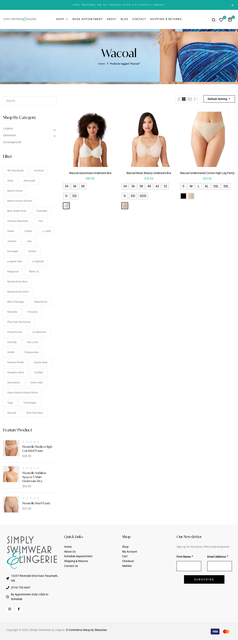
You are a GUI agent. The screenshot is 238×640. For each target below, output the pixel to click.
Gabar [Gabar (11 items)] (10, 231)
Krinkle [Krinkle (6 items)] (32, 251)
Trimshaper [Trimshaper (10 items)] (29, 402)
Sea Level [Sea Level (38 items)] (32, 342)
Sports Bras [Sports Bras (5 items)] (41, 362)
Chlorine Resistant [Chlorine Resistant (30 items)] (17, 220)
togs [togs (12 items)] (10, 402)
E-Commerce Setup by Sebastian (86, 630)
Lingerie (8, 128)
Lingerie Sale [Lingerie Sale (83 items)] (14, 261)
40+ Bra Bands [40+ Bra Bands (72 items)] (15, 170)
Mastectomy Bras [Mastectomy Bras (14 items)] (17, 281)
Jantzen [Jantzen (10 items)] (11, 241)
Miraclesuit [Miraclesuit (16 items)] (40, 301)
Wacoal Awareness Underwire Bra (90, 173)
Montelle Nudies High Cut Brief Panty (37, 449)
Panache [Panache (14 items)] (33, 311)
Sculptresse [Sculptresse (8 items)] (39, 332)
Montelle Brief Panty (36, 503)
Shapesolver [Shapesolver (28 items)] (31, 352)
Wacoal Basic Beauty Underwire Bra (148, 173)
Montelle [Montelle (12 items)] (12, 311)
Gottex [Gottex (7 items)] (28, 231)
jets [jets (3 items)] (29, 241)
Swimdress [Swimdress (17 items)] (13, 382)
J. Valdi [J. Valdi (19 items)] (46, 231)
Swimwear (9, 135)
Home (101, 63)
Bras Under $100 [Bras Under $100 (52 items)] (16, 210)
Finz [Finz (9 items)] (40, 220)
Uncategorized (12, 142)
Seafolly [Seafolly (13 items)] (12, 342)
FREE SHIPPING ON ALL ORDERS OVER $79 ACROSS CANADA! (119, 4)
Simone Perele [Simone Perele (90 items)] (15, 362)
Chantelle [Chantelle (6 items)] (41, 210)
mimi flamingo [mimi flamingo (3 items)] (15, 301)
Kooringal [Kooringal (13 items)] (12, 251)
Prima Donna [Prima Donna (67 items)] (14, 332)
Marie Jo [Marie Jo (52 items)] (34, 271)
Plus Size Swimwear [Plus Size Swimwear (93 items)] (19, 321)
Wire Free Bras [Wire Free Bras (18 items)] (34, 412)
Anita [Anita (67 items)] (10, 180)
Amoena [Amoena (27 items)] (39, 170)
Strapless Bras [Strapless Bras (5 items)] (15, 372)
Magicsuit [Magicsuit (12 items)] (13, 271)
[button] (231, 19)
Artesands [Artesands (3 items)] (29, 180)
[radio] (66, 186)
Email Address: (216, 556)
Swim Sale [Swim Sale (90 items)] (37, 382)
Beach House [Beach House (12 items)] (15, 190)
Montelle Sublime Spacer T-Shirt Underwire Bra (34, 477)
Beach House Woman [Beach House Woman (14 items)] (19, 200)
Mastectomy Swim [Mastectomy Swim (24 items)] (18, 291)
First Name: (184, 556)
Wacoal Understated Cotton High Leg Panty (207, 173)
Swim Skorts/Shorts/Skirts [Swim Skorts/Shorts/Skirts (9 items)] (22, 392)
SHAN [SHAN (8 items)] (10, 352)
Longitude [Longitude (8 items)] (38, 261)
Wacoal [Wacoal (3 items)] (11, 412)
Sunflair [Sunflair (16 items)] (38, 372)
